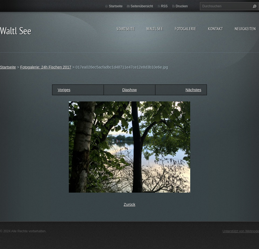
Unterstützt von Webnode (241, 231)
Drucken (182, 6)
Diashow (129, 90)
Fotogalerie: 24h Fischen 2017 (45, 67)
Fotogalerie (185, 28)
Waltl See (154, 28)
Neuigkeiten (245, 28)
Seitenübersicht (142, 6)
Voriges (64, 90)
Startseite (126, 28)
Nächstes (193, 90)
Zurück (129, 204)
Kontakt (215, 28)
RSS (164, 6)
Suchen (254, 6)
